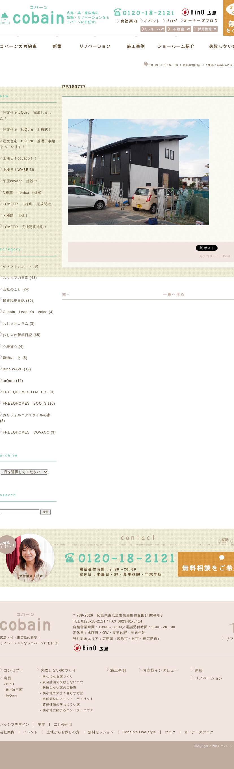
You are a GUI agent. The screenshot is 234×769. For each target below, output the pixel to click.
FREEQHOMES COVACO (26, 432)
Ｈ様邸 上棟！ (17, 216)
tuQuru (9, 381)
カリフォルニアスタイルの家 (27, 415)
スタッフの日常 (16, 278)
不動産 (178, 29)
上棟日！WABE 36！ (20, 170)
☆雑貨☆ (10, 347)
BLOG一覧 (171, 65)
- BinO (9, 684)
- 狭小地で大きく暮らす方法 (62, 693)
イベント (150, 20)
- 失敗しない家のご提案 (58, 687)
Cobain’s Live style (139, 732)
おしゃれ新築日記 (17, 335)
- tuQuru (10, 695)
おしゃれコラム (16, 324)
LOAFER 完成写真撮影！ (25, 227)
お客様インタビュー (160, 670)
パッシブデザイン (14, 724)
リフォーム (152, 29)
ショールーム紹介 (176, 46)
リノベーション (95, 46)
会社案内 (127, 20)
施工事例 (136, 46)
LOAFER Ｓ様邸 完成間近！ (29, 204)
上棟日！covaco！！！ (22, 158)
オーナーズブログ (199, 20)
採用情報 (205, 29)
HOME (154, 65)
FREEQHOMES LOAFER (24, 392)
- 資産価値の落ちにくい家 (60, 704)
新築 (57, 46)
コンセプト (13, 670)
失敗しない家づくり (58, 670)
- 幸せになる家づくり (56, 676)
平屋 (41, 724)
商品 (8, 678)
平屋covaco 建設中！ (22, 181)
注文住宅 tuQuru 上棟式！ (27, 129)
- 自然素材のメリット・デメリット (67, 698)
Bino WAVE (13, 369)
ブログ (170, 20)
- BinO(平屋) (14, 689)
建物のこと (12, 358)
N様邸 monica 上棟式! (23, 193)
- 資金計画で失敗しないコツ (62, 682)
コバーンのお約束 (22, 46)
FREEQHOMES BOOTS (25, 403)
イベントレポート (17, 266)
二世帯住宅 (63, 724)
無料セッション (101, 732)
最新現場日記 (192, 65)
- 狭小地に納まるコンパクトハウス (67, 710)
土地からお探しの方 (63, 732)
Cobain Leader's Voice (25, 312)
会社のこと (12, 289)
